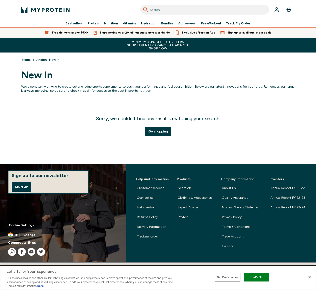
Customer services (150, 188)
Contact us (145, 198)
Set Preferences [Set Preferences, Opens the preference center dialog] (227, 277)
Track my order (147, 236)
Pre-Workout (211, 23)
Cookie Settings (21, 225)
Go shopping (158, 131)
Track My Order (238, 23)
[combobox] (204, 10)
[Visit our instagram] (12, 252)
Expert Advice (188, 207)
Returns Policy (147, 217)
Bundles (167, 23)
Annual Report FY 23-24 (288, 207)
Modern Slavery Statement (241, 207)
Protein (93, 23)
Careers (227, 246)
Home (26, 60)
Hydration (148, 23)
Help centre (145, 207)
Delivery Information (151, 227)
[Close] (309, 277)
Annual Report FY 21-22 (287, 188)
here (40, 285)
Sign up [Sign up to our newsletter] (21, 187)
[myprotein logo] (45, 9)
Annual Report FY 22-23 (287, 198)
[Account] (277, 10)
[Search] (145, 10)
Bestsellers (74, 23)
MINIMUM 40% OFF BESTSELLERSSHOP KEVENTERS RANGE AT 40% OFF (158, 45)
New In (54, 60)
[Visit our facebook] (22, 252)
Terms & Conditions (236, 227)
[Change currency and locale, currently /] (63, 234)
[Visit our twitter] (41, 252)
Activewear (187, 23)
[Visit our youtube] (31, 252)
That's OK (256, 277)
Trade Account (233, 236)
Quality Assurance (235, 198)
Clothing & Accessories (195, 198)
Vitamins (129, 23)
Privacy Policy (232, 217)
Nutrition (111, 23)
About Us (229, 188)
